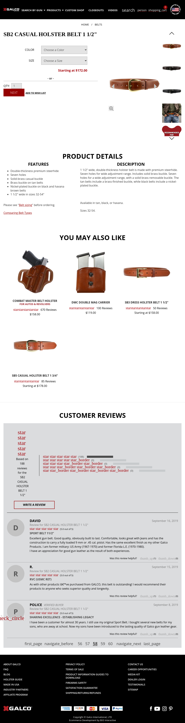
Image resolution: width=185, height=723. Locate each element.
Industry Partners (15, 689)
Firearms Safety (76, 682)
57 (87, 643)
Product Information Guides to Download (87, 676)
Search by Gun (33, 10)
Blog (6, 674)
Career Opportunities (142, 669)
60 (110, 643)
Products (55, 10)
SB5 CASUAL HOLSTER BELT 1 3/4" (35, 375)
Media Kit (134, 674)
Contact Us (135, 664)
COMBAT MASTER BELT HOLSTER (35, 302)
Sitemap (133, 689)
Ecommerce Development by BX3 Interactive (92, 720)
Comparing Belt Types (17, 213)
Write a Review (34, 505)
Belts (98, 24)
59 (103, 643)
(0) (92, 460)
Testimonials (136, 684)
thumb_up (146, 558)
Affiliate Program (15, 694)
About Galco (12, 664)
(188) (81, 456)
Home (85, 24)
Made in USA (11, 684)
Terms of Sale (75, 669)
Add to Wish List (35, 92)
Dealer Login (136, 679)
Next (14, 92)
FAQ (5, 669)
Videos (112, 10)
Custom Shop (74, 10)
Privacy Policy (75, 664)
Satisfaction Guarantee (82, 687)
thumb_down (166, 558)
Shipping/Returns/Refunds (83, 693)
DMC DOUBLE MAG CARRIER (91, 302)
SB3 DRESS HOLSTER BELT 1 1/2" (146, 302)
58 (95, 643)
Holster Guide (12, 679)
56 (80, 643)
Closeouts (96, 10)
